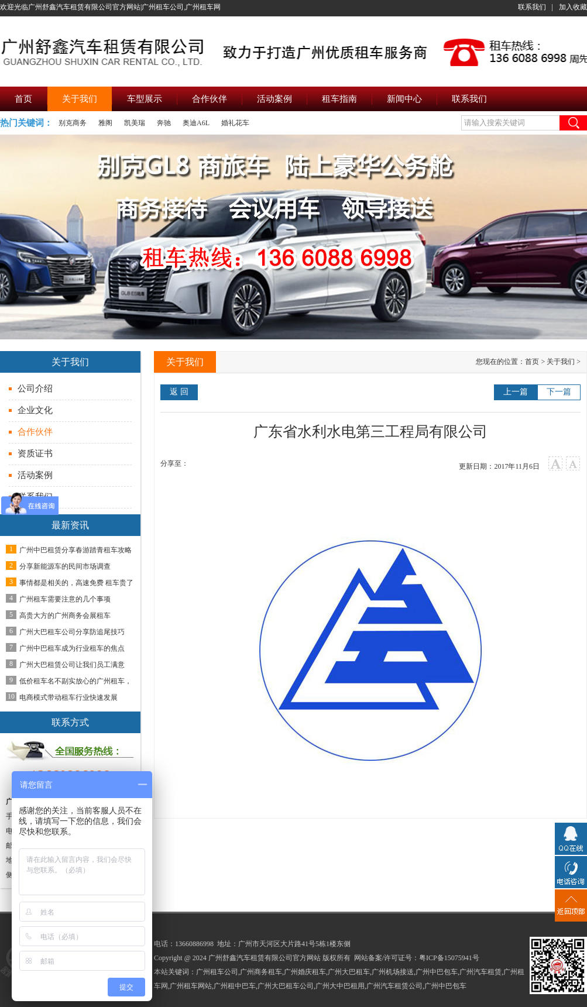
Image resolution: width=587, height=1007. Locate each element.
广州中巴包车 (437, 972)
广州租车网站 (191, 986)
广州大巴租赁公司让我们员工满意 (72, 665)
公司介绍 (35, 388)
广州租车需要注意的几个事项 (65, 599)
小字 (573, 463)
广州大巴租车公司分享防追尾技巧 (72, 632)
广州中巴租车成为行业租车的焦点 (72, 648)
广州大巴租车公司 (286, 986)
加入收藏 (573, 7)
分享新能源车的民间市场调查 (65, 566)
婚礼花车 (235, 123)
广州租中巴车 (235, 986)
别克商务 (73, 123)
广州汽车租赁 (480, 972)
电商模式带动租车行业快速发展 (68, 697)
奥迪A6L (196, 123)
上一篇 (515, 391)
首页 (532, 362)
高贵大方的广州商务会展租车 (65, 615)
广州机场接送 (393, 972)
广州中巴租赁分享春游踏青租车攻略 (75, 550)
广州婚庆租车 (305, 972)
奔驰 (164, 123)
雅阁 (105, 123)
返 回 (179, 391)
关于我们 (561, 362)
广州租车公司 (217, 972)
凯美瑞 (134, 123)
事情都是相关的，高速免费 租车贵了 (76, 583)
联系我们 (532, 7)
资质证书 (35, 453)
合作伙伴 (35, 432)
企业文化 (35, 410)
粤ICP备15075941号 (449, 958)
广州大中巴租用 (340, 986)
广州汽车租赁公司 (394, 986)
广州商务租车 (261, 972)
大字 (555, 463)
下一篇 (559, 391)
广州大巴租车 (349, 972)
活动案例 (35, 475)
